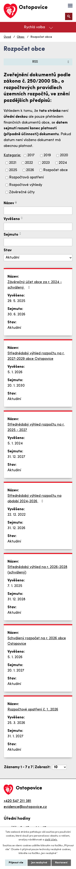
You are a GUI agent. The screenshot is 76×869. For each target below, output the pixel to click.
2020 (64, 155)
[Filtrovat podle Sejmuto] (38, 242)
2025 (13, 170)
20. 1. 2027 (15, 671)
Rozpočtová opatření (26, 178)
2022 (29, 163)
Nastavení (61, 862)
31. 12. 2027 (16, 457)
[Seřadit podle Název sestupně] (16, 203)
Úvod (7, 37)
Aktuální (14, 328)
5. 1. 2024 (15, 443)
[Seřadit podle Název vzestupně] (16, 201)
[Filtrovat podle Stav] (38, 257)
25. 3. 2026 (16, 723)
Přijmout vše (16, 862)
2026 (30, 170)
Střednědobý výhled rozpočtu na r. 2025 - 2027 (35, 427)
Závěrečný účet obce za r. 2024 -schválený (34, 285)
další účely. (51, 840)
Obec (21, 37)
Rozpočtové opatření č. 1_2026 (32, 710)
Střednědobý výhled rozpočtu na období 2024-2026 (34, 498)
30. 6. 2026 (16, 314)
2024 (63, 163)
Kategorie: (12, 155)
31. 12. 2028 (16, 599)
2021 (12, 163)
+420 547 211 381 (17, 801)
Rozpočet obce (55, 170)
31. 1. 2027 (15, 736)
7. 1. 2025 (14, 586)
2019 (47, 155)
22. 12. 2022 (16, 515)
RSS (51, 62)
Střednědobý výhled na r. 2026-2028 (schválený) (37, 570)
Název (9, 203)
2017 (31, 155)
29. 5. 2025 (16, 301)
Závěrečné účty (22, 192)
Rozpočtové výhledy (25, 185)
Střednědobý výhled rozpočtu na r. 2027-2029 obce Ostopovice (35, 356)
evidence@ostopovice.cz (25, 807)
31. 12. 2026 (16, 528)
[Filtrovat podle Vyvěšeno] (38, 227)
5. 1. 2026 (14, 372)
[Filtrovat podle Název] (38, 211)
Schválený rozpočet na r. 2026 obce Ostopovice (36, 641)
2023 (46, 163)
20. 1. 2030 (16, 386)
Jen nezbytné (39, 862)
